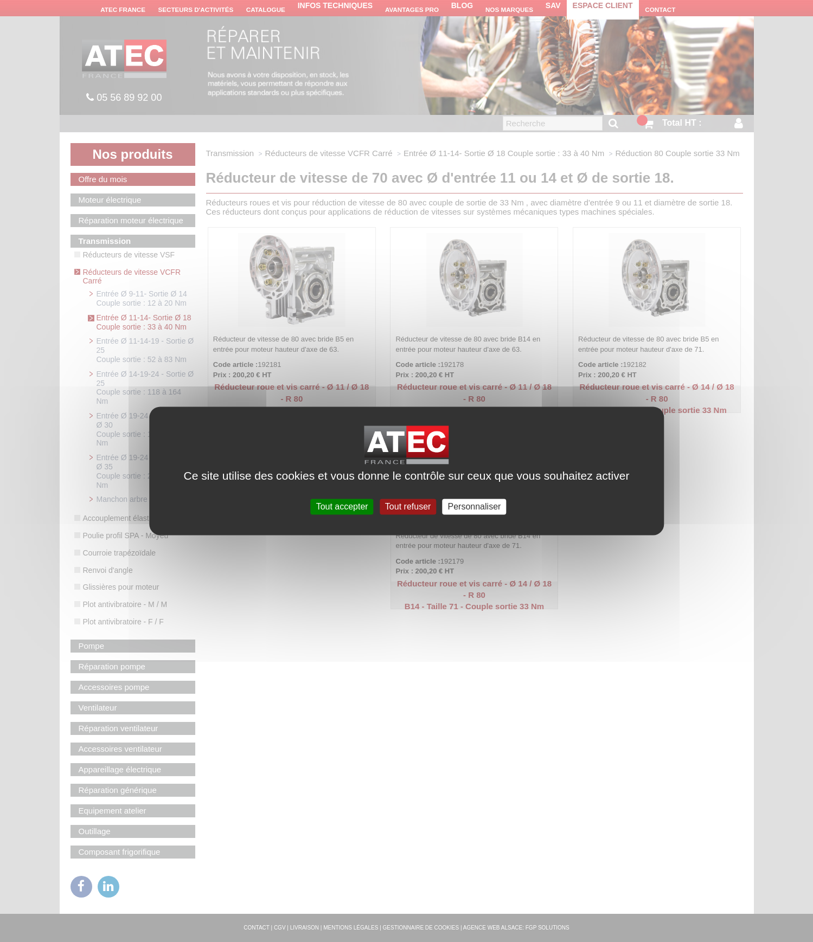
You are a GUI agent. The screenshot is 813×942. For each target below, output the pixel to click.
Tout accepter (342, 506)
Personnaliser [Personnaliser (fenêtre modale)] (474, 506)
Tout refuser (408, 506)
